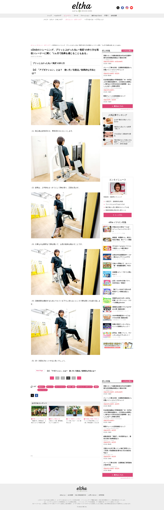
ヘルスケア (57, 15)
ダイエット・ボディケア (73, 19)
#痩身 (96, 387)
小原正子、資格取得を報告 (114, 201)
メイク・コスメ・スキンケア (53, 19)
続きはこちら (118, 106)
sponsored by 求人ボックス (126, 109)
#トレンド (50, 387)
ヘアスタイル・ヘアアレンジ (94, 19)
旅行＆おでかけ (97, 15)
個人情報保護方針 (80, 495)
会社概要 (70, 495)
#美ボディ (41, 387)
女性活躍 (114, 15)
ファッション (85, 15)
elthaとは (62, 495)
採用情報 (101, 495)
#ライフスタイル (60, 387)
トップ (49, 15)
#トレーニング (42, 390)
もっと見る (118, 215)
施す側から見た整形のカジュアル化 (117, 207)
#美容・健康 (71, 387)
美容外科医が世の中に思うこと (116, 210)
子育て (106, 15)
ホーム (33, 45)
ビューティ (67, 15)
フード (76, 15)
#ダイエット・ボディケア (84, 387)
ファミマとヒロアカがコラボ (115, 204)
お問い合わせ (92, 495)
